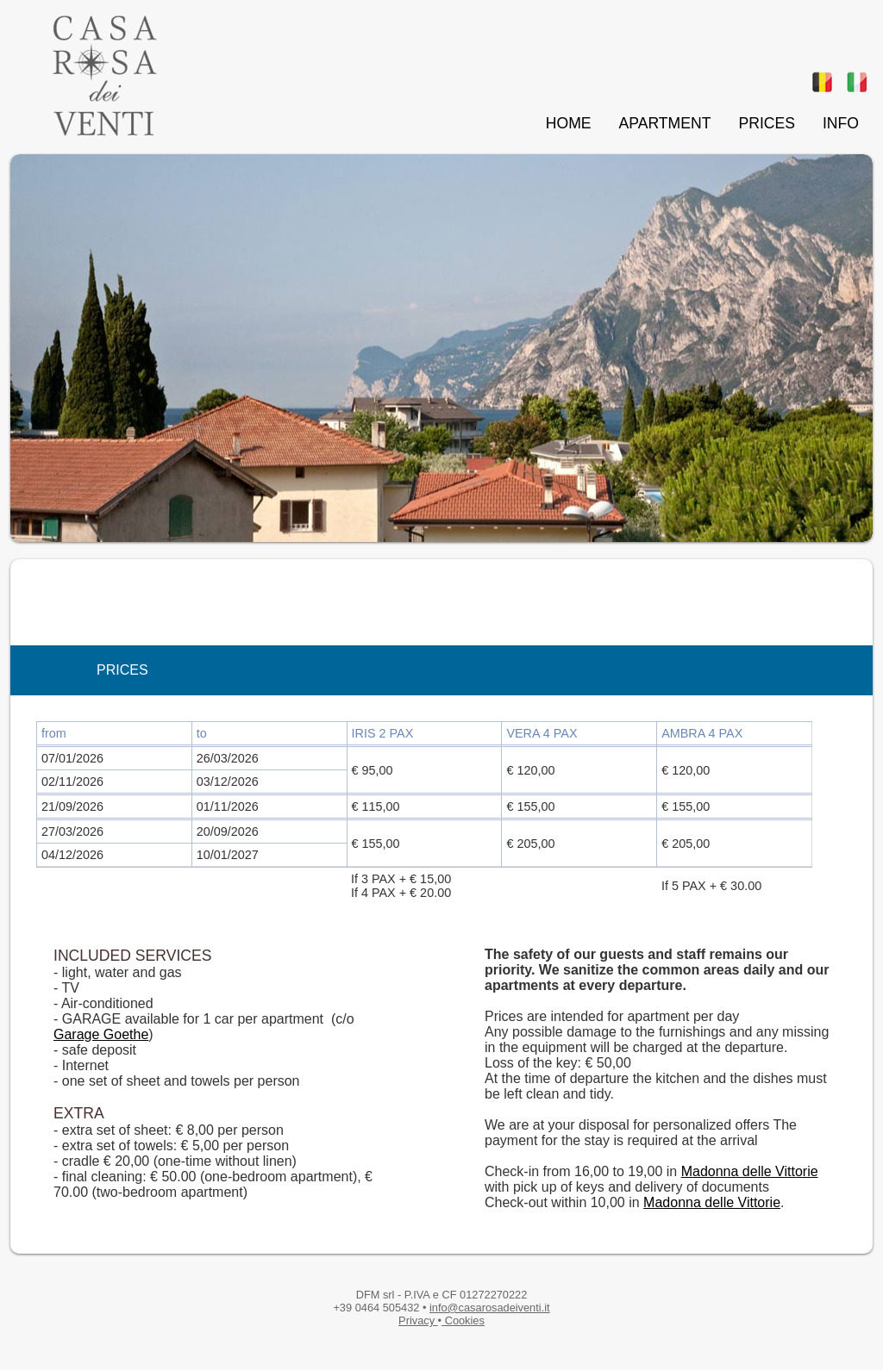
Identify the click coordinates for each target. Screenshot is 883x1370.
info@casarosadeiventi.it (489, 1307)
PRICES (766, 123)
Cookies (463, 1320)
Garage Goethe (100, 1034)
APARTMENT (665, 123)
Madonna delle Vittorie (749, 1171)
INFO (841, 123)
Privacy (418, 1320)
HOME (569, 123)
